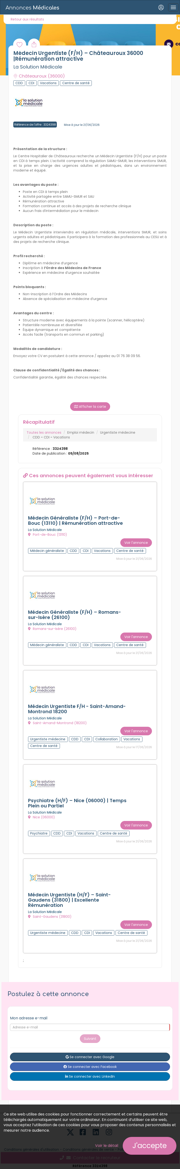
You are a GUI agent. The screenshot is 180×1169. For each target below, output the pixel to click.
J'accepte (149, 1146)
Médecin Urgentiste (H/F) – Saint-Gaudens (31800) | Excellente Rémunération (69, 898)
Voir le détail (106, 1145)
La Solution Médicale (37, 67)
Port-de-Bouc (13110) (47, 534)
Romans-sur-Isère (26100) (52, 628)
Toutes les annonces (44, 432)
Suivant (90, 1036)
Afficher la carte (90, 406)
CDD (36, 437)
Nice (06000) (41, 815)
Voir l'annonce (136, 542)
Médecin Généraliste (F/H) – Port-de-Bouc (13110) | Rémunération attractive (75, 520)
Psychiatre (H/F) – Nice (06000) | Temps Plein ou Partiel (77, 802)
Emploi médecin (80, 432)
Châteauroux (39, 76)
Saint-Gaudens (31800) (50, 914)
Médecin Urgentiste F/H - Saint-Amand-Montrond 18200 (77, 708)
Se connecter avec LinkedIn (90, 1074)
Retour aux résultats (27, 19)
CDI (46, 437)
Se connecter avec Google (90, 1054)
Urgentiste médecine (117, 432)
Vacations (61, 437)
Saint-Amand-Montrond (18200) (57, 722)
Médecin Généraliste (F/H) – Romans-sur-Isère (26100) (74, 614)
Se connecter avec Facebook (90, 1064)
